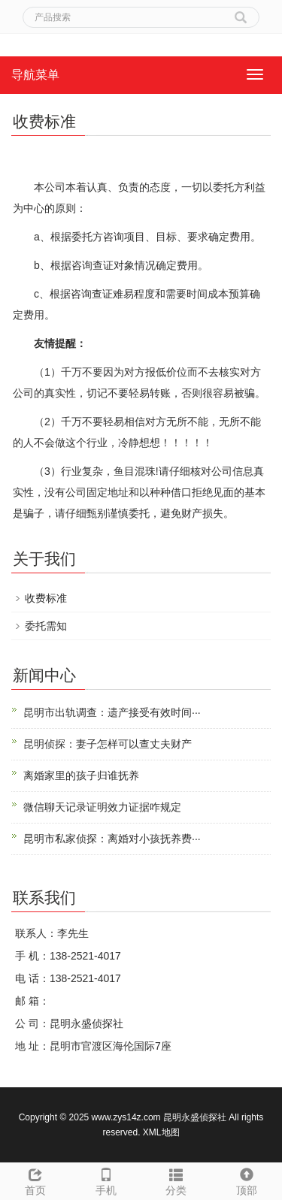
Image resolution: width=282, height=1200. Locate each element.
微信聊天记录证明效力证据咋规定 (102, 807)
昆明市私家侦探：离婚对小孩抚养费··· (112, 839)
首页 (35, 1179)
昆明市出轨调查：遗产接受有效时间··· (112, 712)
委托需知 (46, 626)
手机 (106, 1179)
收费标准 (46, 598)
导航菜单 (35, 74)
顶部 (246, 1179)
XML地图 (161, 1132)
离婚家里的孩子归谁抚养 (81, 775)
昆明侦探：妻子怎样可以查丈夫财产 (107, 744)
